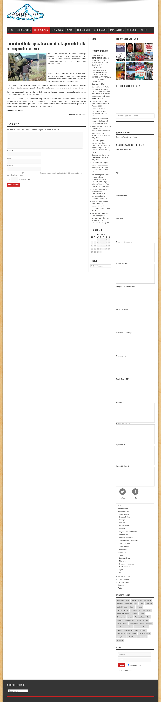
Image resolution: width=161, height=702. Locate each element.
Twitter (143, 29)
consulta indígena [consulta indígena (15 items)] (122, 610)
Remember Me (134, 665)
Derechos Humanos (126, 564)
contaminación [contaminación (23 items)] (135, 610)
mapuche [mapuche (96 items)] (149, 623)
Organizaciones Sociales (128, 532)
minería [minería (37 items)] (119, 630)
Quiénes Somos (100, 29)
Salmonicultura (124, 543)
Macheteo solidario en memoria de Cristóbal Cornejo (100, 121)
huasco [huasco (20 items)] (138, 620)
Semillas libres (124, 535)
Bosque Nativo (124, 517)
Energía (122, 520)
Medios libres (124, 526)
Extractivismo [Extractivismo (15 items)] (121, 617)
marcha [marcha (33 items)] (119, 627)
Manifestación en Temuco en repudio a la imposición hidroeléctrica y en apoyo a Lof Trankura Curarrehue (101, 130)
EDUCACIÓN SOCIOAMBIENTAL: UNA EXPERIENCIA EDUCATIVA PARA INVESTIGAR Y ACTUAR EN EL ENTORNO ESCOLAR (101, 75)
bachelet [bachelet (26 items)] (120, 603)
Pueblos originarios (126, 537)
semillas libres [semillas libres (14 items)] (132, 633)
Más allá (122, 561)
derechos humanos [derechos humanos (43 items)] (123, 613)
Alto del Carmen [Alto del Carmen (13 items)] (137, 600)
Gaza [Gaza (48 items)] (148, 617)
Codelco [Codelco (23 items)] (139, 607)
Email (9, 158)
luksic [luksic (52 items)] (142, 623)
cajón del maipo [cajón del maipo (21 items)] (122, 607)
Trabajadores (124, 546)
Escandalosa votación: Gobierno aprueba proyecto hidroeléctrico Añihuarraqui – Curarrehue (100, 218)
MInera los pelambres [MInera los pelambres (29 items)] (141, 627)
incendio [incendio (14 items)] (145, 620)
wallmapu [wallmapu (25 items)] (120, 640)
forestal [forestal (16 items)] (130, 617)
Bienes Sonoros (24, 29)
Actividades (57, 29)
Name (9, 151)
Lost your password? (126, 670)
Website (10, 166)
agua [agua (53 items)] (127, 600)
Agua (121, 570)
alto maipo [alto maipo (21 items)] (147, 600)
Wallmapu (122, 549)
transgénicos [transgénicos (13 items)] (121, 637)
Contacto (131, 29)
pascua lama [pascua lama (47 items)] (121, 633)
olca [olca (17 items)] (136, 630)
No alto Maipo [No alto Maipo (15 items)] (128, 630)
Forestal (122, 523)
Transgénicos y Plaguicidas (129, 540)
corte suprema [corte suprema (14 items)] (146, 610)
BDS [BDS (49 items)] (136, 603)
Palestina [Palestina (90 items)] (143, 630)
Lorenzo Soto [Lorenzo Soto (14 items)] (134, 623)
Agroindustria (124, 514)
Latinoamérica (124, 558)
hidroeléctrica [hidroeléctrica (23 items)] (129, 620)
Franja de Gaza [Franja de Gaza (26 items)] (140, 617)
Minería (122, 529)
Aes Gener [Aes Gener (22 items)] (120, 600)
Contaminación (124, 567)
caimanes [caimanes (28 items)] (149, 603)
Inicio (10, 29)
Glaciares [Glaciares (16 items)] (120, 620)
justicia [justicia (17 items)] (125, 623)
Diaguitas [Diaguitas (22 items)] (134, 613)
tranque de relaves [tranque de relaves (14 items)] (144, 633)
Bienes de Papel (83, 29)
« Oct (92, 254)
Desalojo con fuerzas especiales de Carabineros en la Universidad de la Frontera (99, 193)
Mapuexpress (81, 114)
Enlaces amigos (117, 29)
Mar (120, 573)
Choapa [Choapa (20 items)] (131, 607)
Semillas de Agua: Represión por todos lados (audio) (99, 111)
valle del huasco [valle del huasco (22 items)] (133, 637)
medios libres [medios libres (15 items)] (128, 627)
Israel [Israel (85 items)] (119, 623)
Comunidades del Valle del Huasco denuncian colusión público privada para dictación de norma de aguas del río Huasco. (101, 91)
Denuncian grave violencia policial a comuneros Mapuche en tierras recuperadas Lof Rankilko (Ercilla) (101, 145)
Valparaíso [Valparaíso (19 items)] (143, 637)
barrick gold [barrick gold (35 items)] (128, 603)
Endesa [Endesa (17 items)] (142, 613)
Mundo (70, 29)
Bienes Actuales (42, 29)
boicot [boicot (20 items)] (141, 603)
